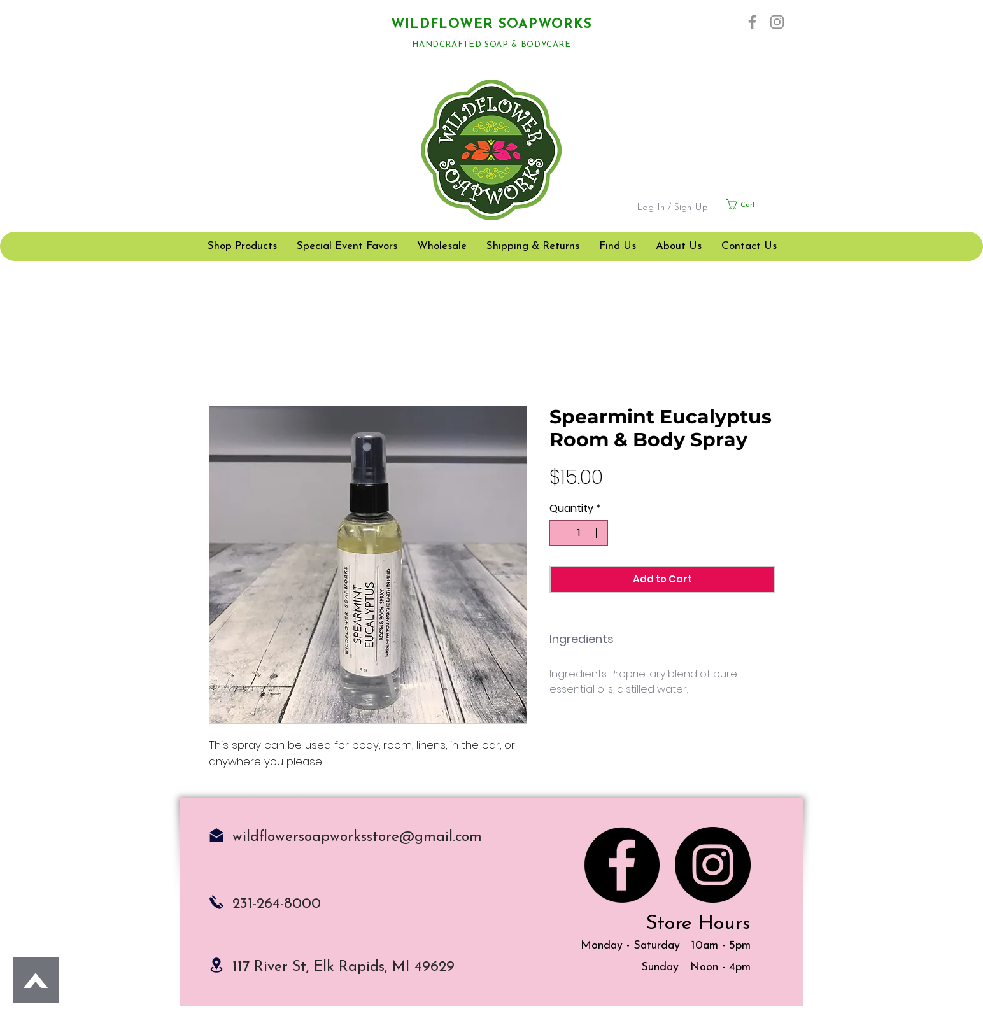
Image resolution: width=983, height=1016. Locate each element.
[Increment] (597, 533)
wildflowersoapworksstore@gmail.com (357, 837)
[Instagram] (777, 22)
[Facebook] (752, 22)
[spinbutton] (578, 533)
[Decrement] (560, 533)
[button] (756, 204)
